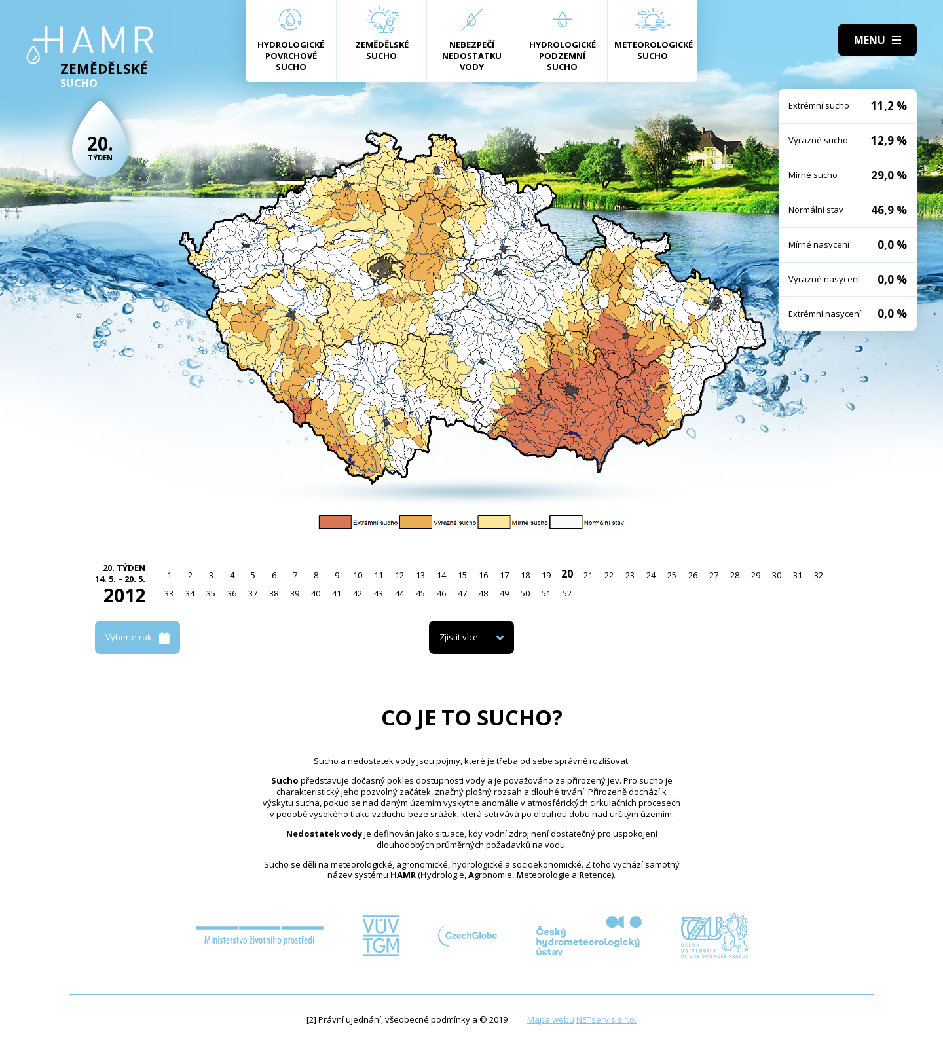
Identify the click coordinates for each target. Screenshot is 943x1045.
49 (504, 593)
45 (420, 593)
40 (315, 593)
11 (378, 575)
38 (273, 593)
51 (546, 593)
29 (755, 575)
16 (483, 575)
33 (169, 593)
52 (567, 593)
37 (252, 593)
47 (462, 593)
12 (399, 575)
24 (651, 575)
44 (399, 593)
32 (818, 575)
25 (671, 575)
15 (462, 575)
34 (189, 593)
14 (441, 575)
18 (525, 575)
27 (713, 575)
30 (776, 575)
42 (357, 593)
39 (294, 593)
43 (378, 593)
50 (525, 593)
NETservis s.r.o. (606, 1019)
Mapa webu (550, 1019)
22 (609, 575)
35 (210, 593)
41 (336, 593)
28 (734, 575)
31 (797, 575)
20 (567, 573)
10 (357, 575)
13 (420, 575)
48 (483, 593)
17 (504, 575)
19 (546, 575)
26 (692, 575)
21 (588, 575)
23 (630, 575)
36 (231, 593)
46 (441, 593)
